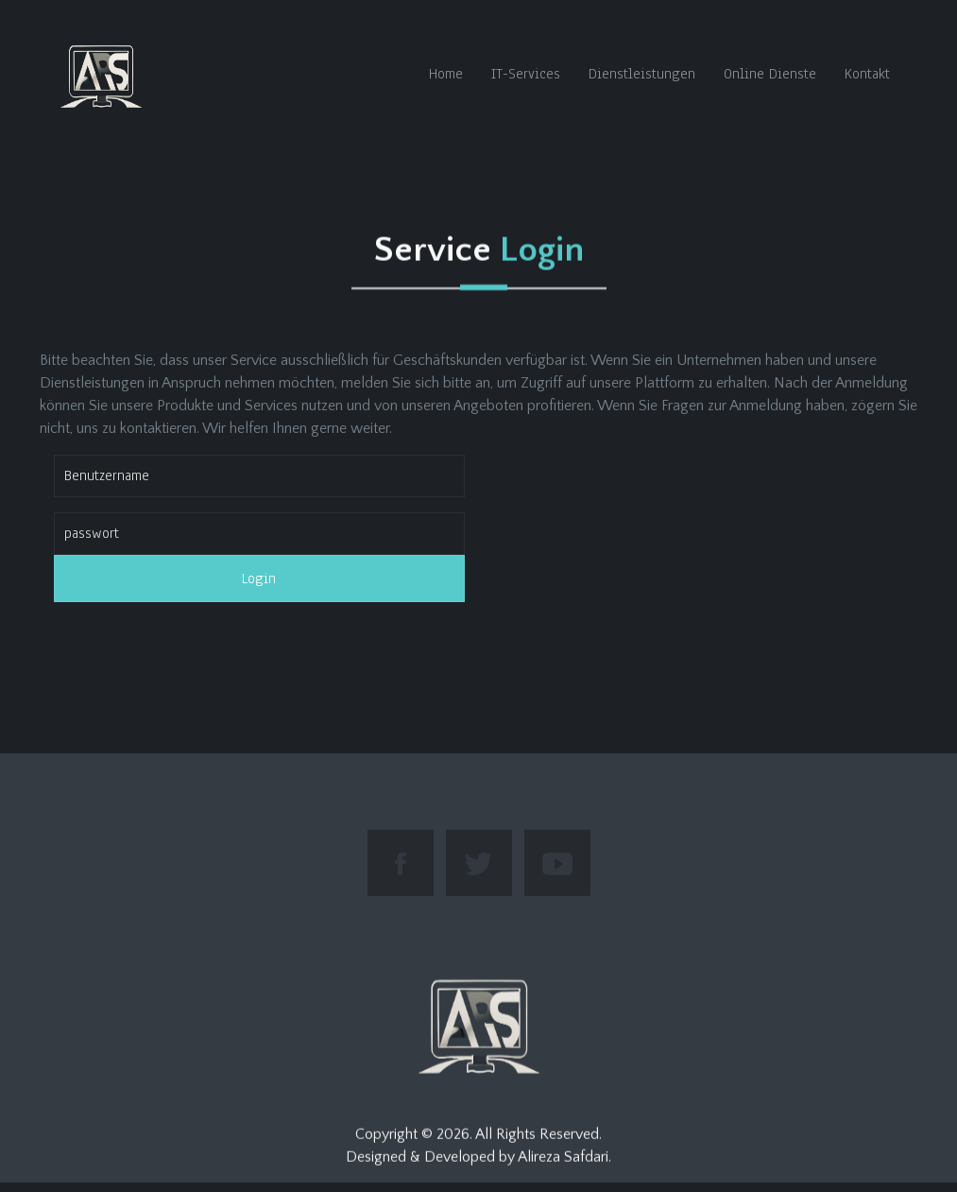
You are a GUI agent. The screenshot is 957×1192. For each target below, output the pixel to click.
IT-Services (525, 73)
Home (446, 73)
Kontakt (867, 73)
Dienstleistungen (642, 73)
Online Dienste (770, 73)
